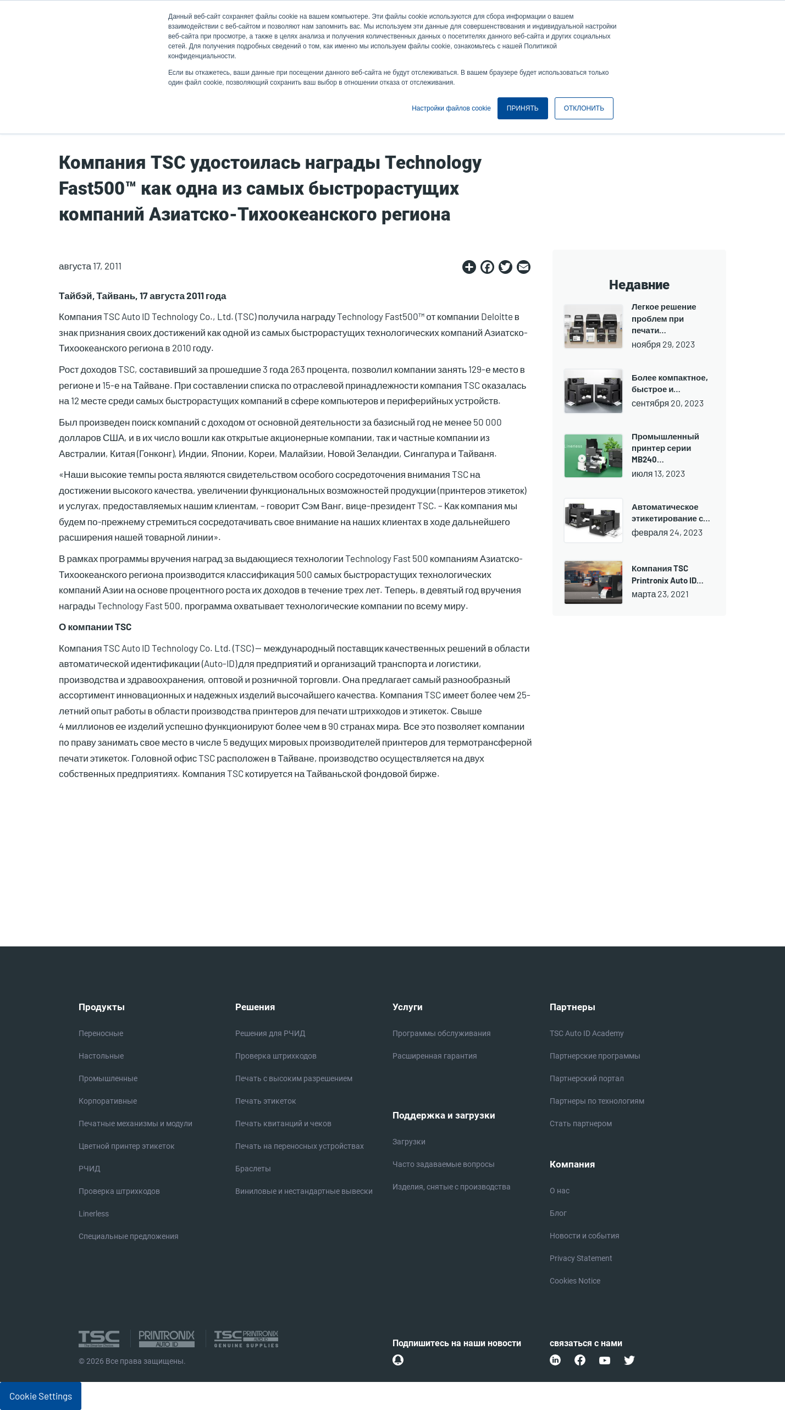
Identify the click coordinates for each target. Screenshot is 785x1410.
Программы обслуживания (442, 1033)
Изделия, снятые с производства (452, 1186)
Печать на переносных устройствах (299, 1146)
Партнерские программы (595, 1055)
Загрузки (409, 1141)
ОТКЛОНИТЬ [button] (584, 108)
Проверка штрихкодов (119, 1191)
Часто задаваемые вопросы (444, 1164)
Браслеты (253, 1168)
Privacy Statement (581, 1258)
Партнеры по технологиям (597, 1101)
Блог (558, 1213)
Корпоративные (108, 1101)
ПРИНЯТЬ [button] (523, 108)
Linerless (94, 1213)
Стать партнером (581, 1123)
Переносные (101, 1033)
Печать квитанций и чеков (283, 1123)
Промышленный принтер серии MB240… (665, 448)
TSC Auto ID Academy (587, 1033)
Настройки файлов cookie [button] (451, 108)
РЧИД (90, 1168)
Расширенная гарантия (435, 1055)
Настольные (101, 1055)
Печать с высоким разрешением (293, 1078)
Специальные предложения (129, 1236)
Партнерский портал (587, 1078)
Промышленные (108, 1078)
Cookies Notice (575, 1280)
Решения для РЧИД (270, 1033)
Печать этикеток (265, 1101)
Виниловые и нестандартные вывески (304, 1191)
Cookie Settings (40, 1395)
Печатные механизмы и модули (135, 1123)
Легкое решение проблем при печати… (664, 318)
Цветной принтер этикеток (127, 1146)
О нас (560, 1190)
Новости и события (585, 1235)
